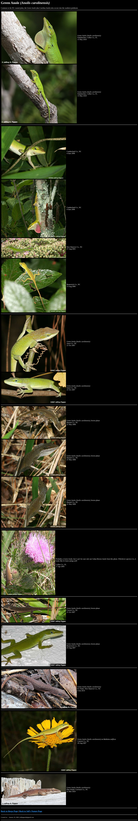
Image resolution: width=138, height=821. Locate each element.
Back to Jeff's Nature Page (30, 811)
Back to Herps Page (9, 811)
